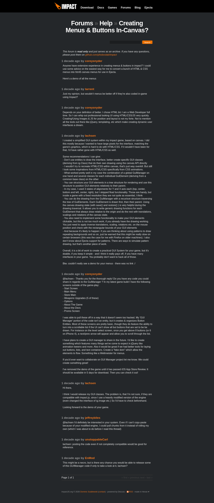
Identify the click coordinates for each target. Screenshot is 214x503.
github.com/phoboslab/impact (101, 54)
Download (87, 7)
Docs (100, 7)
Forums (126, 7)
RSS (131, 492)
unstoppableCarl (96, 439)
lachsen (90, 135)
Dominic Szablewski (89, 492)
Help (105, 23)
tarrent (89, 89)
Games (112, 7)
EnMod (90, 458)
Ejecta (148, 7)
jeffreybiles (92, 417)
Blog (138, 7)
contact (102, 492)
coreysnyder (93, 61)
